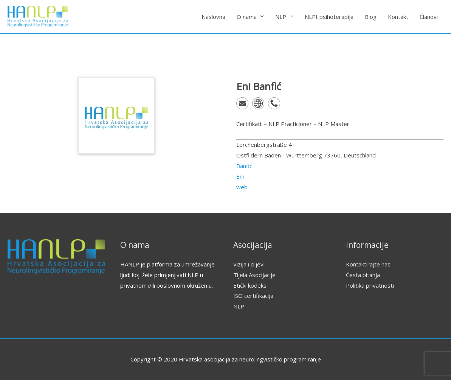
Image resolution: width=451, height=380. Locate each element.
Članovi (429, 16)
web (242, 187)
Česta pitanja (363, 275)
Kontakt (398, 16)
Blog (371, 16)
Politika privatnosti (370, 285)
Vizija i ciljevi (249, 264)
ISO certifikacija (253, 295)
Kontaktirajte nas (368, 264)
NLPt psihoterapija (329, 16)
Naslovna (213, 16)
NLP (280, 16)
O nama (247, 16)
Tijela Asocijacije (254, 275)
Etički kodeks (250, 285)
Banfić (244, 166)
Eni (240, 176)
